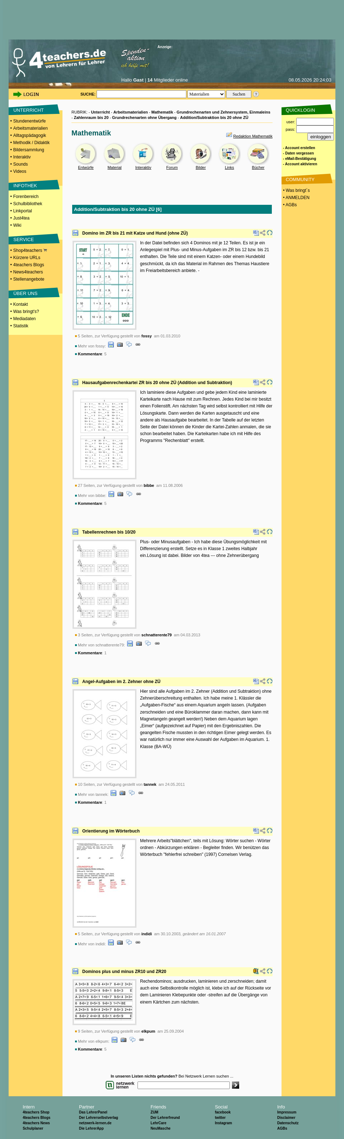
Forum (172, 167)
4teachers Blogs (28, 264)
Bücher (258, 167)
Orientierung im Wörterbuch (111, 831)
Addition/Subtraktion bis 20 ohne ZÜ (214, 117)
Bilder (201, 167)
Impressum (286, 1112)
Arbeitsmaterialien (30, 128)
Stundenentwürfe (29, 121)
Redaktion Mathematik (253, 136)
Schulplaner (33, 1128)
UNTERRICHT (28, 110)
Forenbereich (26, 196)
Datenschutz (287, 1123)
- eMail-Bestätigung (299, 159)
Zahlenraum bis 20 (91, 117)
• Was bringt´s (296, 190)
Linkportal (22, 210)
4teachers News (36, 1123)
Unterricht (100, 112)
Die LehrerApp (91, 1128)
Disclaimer (286, 1118)
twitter (220, 1118)
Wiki (17, 225)
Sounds (20, 164)
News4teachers (28, 272)
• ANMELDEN (296, 197)
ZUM (154, 1112)
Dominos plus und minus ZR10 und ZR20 (124, 971)
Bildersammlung (28, 149)
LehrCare (158, 1123)
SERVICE (23, 239)
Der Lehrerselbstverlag (98, 1118)
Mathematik (162, 112)
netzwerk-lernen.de (95, 1123)
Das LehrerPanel (93, 1112)
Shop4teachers (30, 250)
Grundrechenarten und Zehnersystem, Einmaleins (223, 112)
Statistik (20, 325)
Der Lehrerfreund (165, 1118)
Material (114, 167)
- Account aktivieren (300, 164)
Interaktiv (22, 157)
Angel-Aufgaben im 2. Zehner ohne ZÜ (121, 681)
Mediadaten (24, 318)
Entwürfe (85, 167)
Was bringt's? (26, 311)
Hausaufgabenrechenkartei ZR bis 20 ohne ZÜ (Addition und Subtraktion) (157, 382)
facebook (223, 1112)
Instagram (223, 1123)
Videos (19, 171)
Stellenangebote (29, 279)
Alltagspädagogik (29, 135)
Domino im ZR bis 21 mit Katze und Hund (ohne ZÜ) (135, 233)
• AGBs (289, 204)
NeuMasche (160, 1128)
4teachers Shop (36, 1112)
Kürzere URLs (26, 257)
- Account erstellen (299, 148)
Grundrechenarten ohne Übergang (144, 117)
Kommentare (90, 354)
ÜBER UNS (25, 293)
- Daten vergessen (298, 153)
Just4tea (21, 218)
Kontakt (20, 304)
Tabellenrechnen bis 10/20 (109, 532)
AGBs (282, 1128)
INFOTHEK (25, 185)
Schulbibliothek (27, 203)
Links (229, 167)
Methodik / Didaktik (31, 142)
